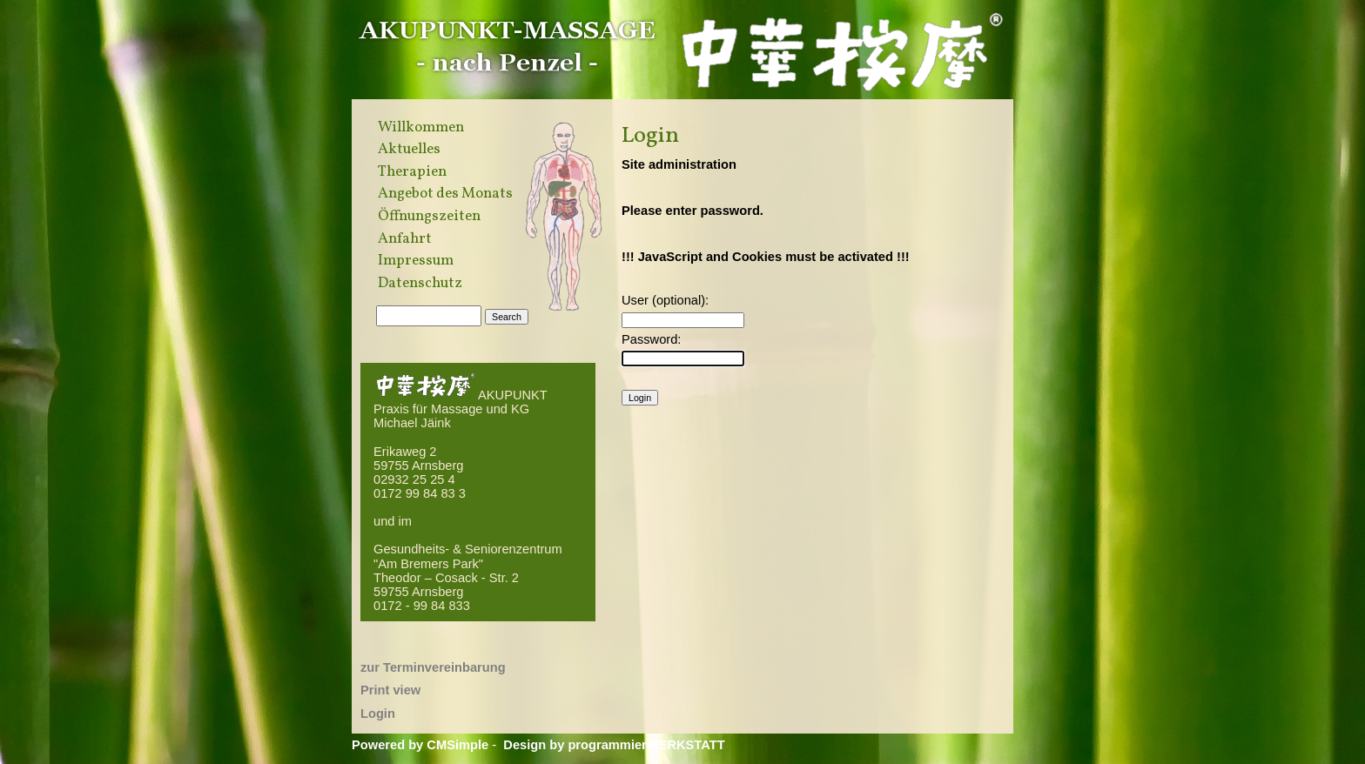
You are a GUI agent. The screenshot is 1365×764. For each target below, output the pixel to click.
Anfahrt (405, 239)
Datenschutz (420, 283)
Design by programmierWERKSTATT (613, 745)
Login (377, 713)
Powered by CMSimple (420, 745)
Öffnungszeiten (429, 216)
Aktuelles (409, 149)
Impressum (416, 261)
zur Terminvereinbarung (433, 667)
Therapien (412, 172)
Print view (390, 690)
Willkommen (421, 127)
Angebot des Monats (445, 194)
